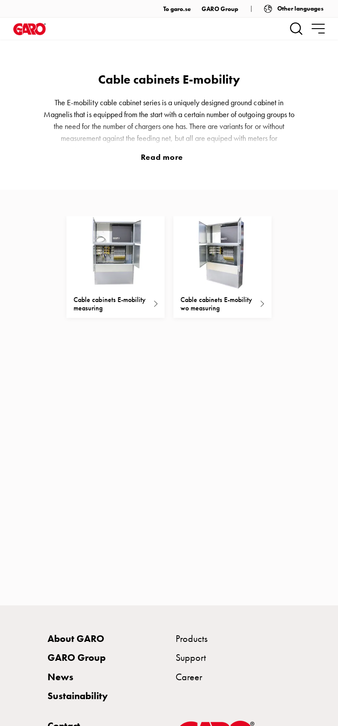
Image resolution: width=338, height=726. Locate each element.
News (60, 677)
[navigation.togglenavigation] (318, 29)
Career (189, 676)
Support (191, 657)
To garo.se (177, 9)
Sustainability (78, 696)
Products (192, 638)
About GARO (76, 639)
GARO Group (220, 9)
